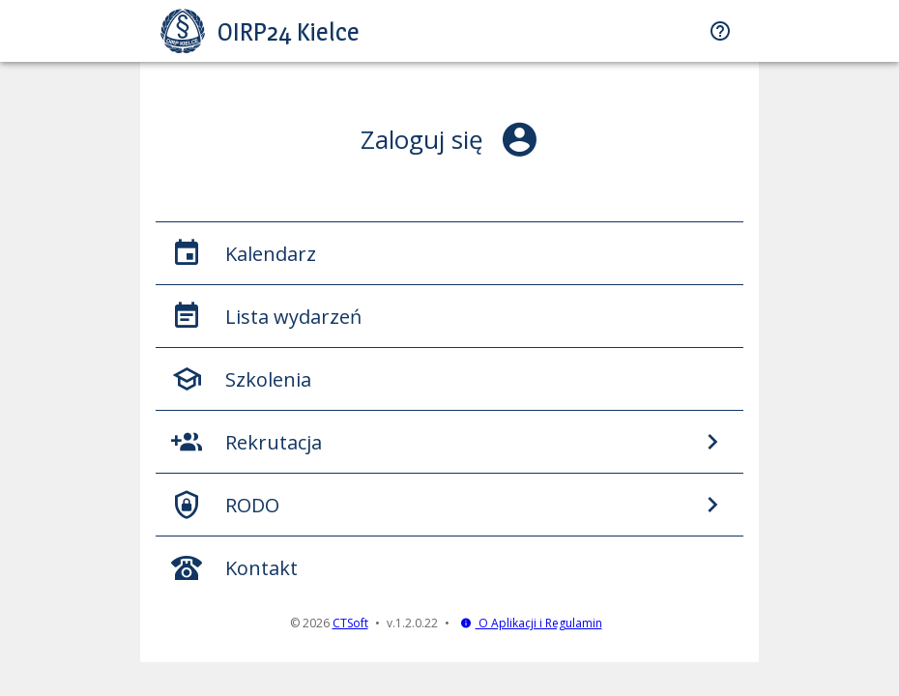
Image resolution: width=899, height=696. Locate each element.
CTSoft (350, 623)
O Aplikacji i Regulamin (531, 623)
